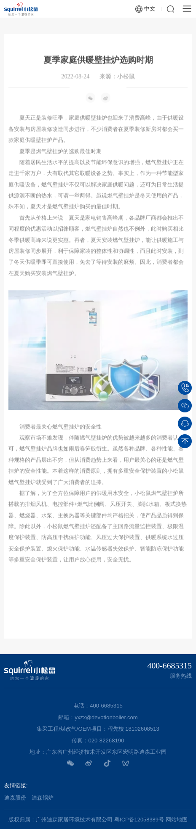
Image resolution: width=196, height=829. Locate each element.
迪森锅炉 (43, 798)
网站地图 (177, 819)
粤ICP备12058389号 (139, 819)
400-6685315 (170, 666)
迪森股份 (15, 798)
